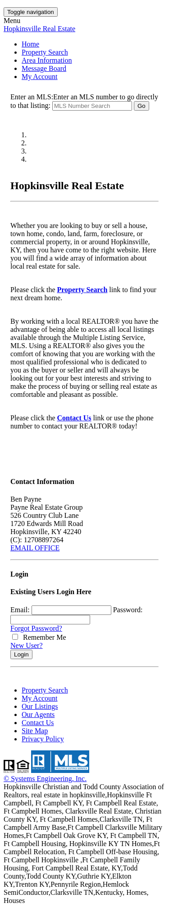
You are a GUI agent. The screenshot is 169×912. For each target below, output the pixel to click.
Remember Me (39, 637)
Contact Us (74, 418)
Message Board (44, 68)
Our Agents (38, 714)
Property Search (45, 52)
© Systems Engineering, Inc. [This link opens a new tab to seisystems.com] (45, 778)
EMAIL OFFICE (34, 548)
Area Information (47, 60)
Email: (20, 610)
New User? (26, 645)
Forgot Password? (36, 628)
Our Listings (40, 706)
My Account (40, 76)
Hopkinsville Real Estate (39, 29)
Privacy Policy (43, 739)
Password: (128, 610)
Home (30, 44)
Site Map (35, 731)
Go (141, 105)
